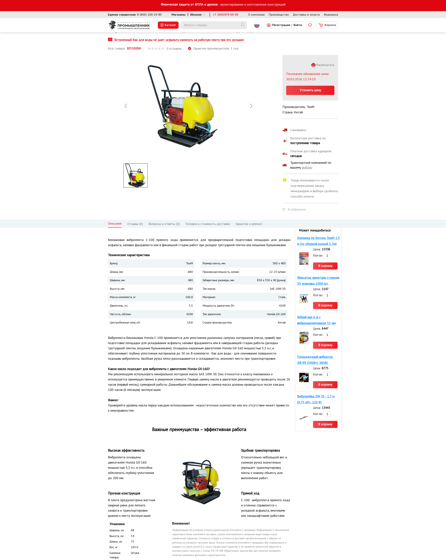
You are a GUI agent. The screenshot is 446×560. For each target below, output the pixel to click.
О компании (256, 14)
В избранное (297, 209)
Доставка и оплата (306, 14)
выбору (307, 167)
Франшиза (331, 14)
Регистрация (281, 25)
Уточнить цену (310, 90)
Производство (279, 14)
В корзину (325, 266)
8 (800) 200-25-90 (149, 14)
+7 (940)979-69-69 (225, 14)
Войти (298, 25)
